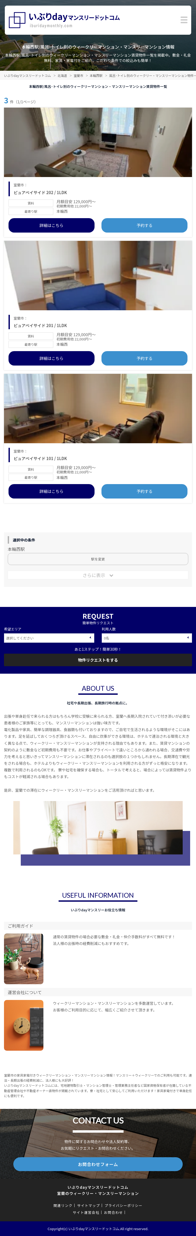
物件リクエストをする (98, 660)
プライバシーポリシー (123, 1205)
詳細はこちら (51, 225)
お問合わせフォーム (98, 1164)
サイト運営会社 (86, 1212)
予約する (145, 225)
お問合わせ (113, 1212)
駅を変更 (98, 559)
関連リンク (63, 1205)
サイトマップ (88, 1205)
